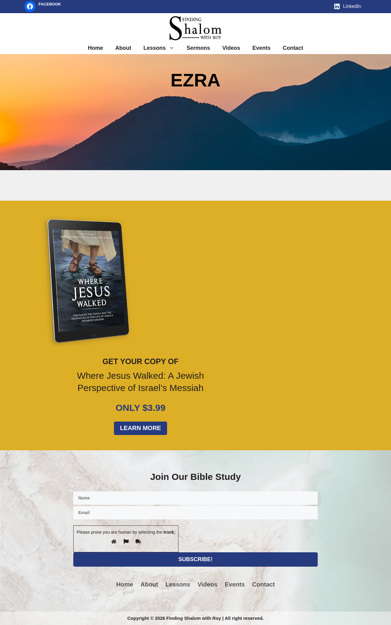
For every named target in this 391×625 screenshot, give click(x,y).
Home (95, 48)
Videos (231, 48)
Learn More (140, 428)
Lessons (162, 48)
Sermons (198, 48)
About (123, 48)
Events (261, 48)
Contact (293, 48)
